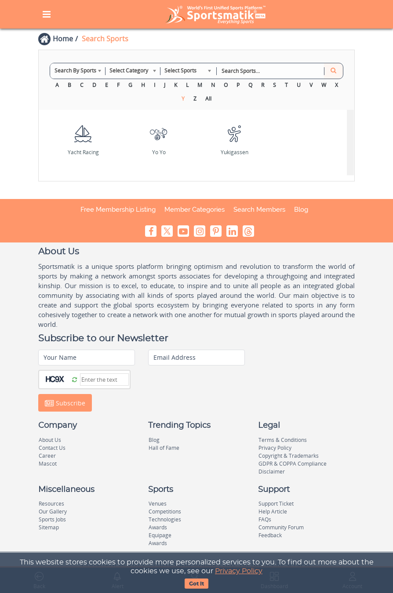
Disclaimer (271, 471)
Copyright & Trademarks (288, 455)
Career (47, 455)
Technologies (165, 519)
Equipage (160, 535)
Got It (196, 583)
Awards (158, 527)
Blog (301, 209)
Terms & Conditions (282, 440)
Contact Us (52, 448)
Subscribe (65, 403)
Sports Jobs (52, 519)
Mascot (48, 463)
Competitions (165, 511)
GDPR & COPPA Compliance (292, 463)
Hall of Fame (164, 448)
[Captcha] (104, 379)
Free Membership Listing (118, 209)
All (208, 98)
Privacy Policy (238, 571)
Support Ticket (276, 503)
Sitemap (49, 527)
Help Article (272, 511)
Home (63, 38)
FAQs (264, 519)
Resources (51, 503)
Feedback (270, 535)
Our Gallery (53, 511)
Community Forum (281, 527)
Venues (158, 503)
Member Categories (194, 209)
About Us (50, 440)
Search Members (259, 209)
